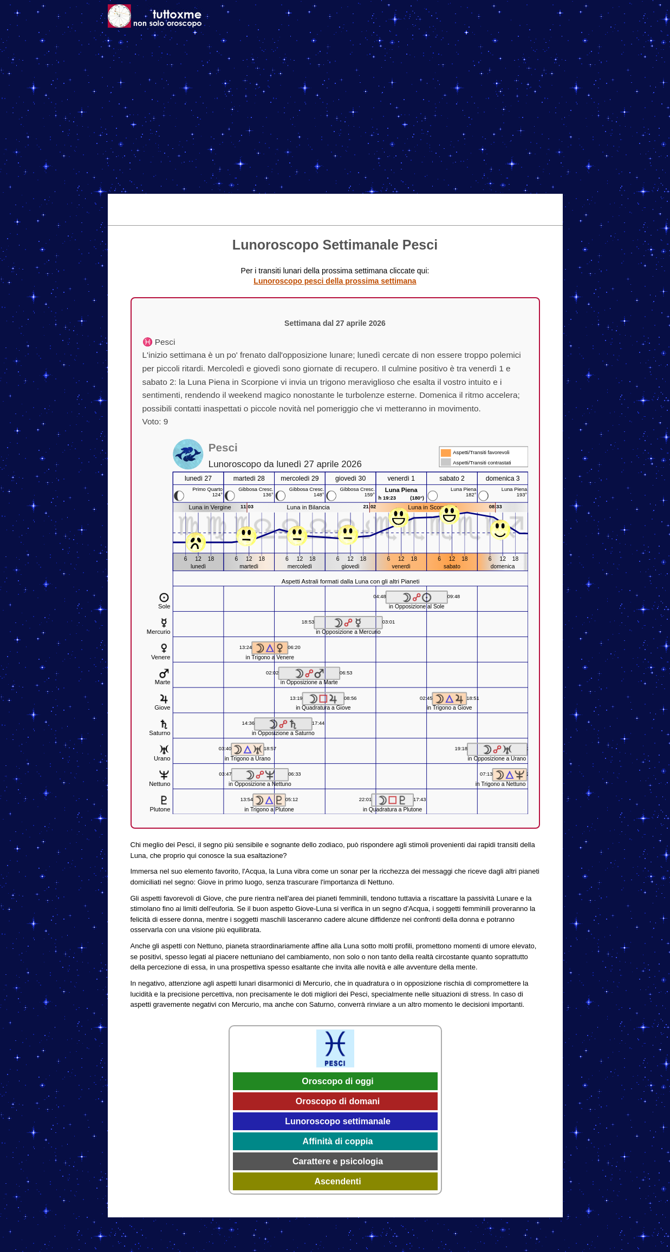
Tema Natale (167, 201)
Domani (243, 201)
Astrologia (408, 201)
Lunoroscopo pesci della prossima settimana (334, 281)
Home (123, 201)
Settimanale (290, 201)
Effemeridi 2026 (351, 201)
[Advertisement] (335, 112)
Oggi (209, 201)
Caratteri (454, 201)
